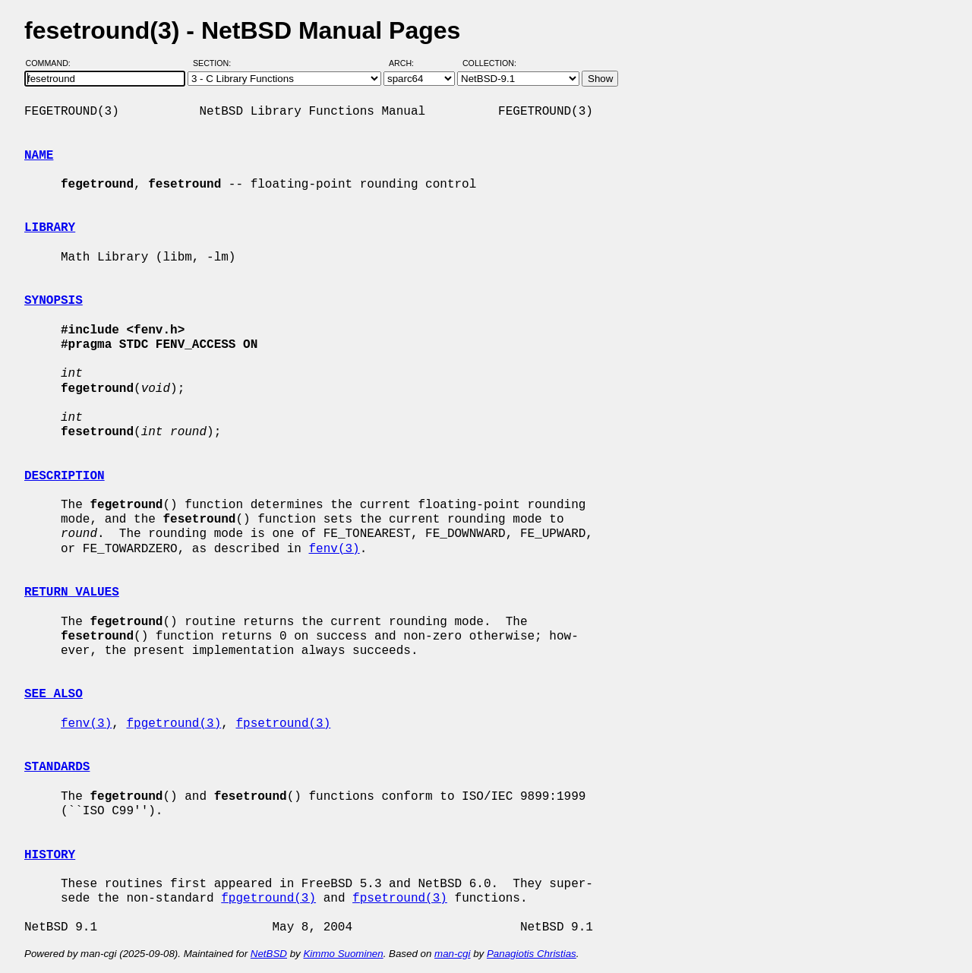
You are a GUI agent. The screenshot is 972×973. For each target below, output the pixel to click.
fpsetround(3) (282, 724)
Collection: (489, 63)
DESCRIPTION (64, 476)
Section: (215, 63)
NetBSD (269, 953)
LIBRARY (49, 228)
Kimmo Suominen (343, 953)
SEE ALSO (53, 694)
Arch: (408, 63)
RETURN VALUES (71, 592)
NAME (38, 155)
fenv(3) (333, 549)
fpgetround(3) (173, 724)
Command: (53, 63)
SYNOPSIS (53, 300)
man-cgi (452, 953)
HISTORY (49, 855)
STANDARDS (57, 767)
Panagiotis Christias (531, 953)
